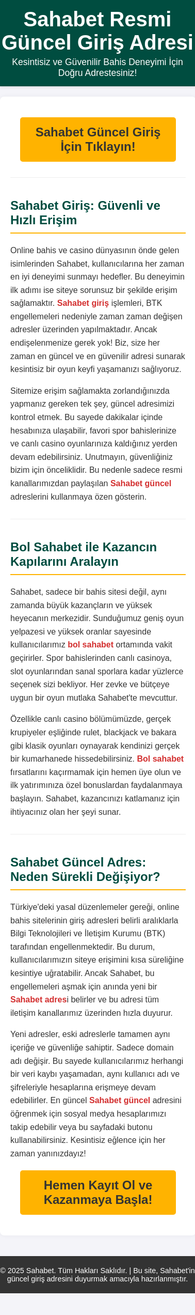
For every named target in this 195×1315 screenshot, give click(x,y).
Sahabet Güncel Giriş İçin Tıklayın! (98, 139)
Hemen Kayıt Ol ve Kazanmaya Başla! (98, 1192)
